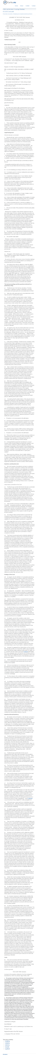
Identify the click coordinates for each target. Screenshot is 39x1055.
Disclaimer (5, 1054)
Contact (33, 5)
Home (16, 5)
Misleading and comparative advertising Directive (22, 13)
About (21, 5)
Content (27, 5)
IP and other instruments (7, 13)
